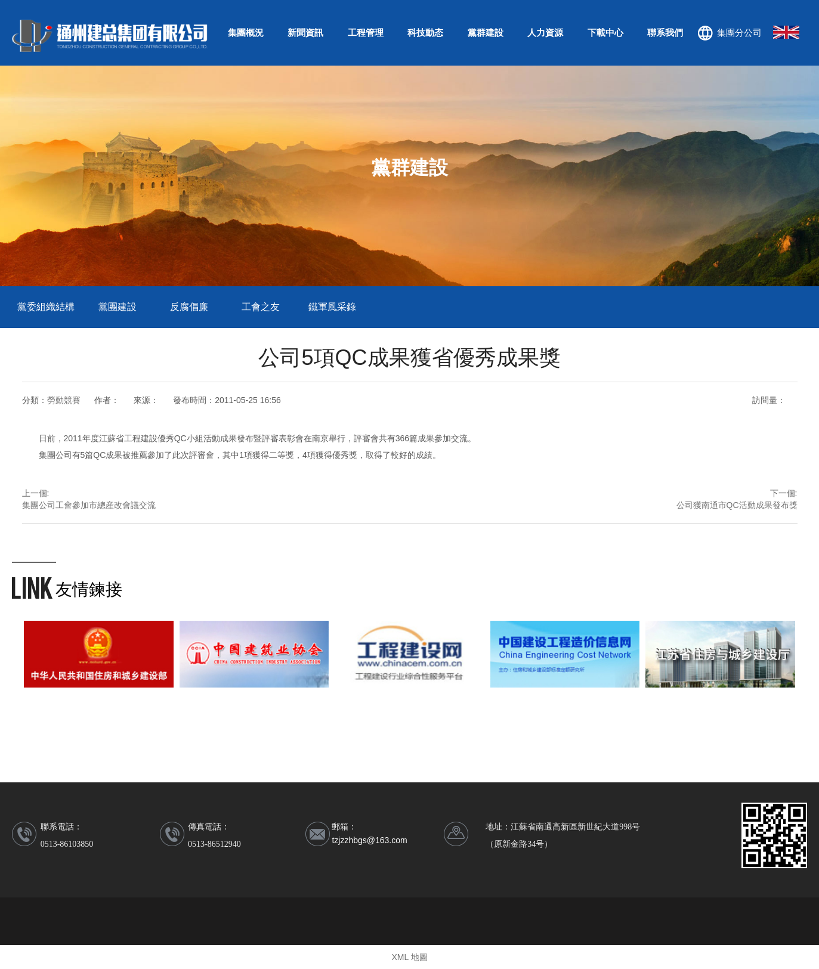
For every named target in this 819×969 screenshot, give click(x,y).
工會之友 (261, 307)
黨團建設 (117, 307)
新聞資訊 (305, 32)
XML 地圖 (409, 957)
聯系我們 (665, 32)
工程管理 (366, 32)
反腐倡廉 (189, 307)
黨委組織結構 (46, 307)
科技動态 (425, 32)
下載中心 (605, 32)
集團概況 (246, 32)
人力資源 (545, 32)
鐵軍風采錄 (332, 307)
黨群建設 (485, 32)
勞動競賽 (64, 400)
